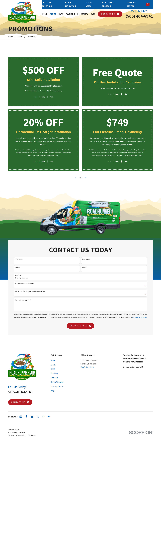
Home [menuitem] (44, 14)
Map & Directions (87, 367)
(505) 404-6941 (139, 16)
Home (53, 360)
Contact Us (110, 14)
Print (52, 97)
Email (43, 97)
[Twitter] (37, 416)
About (53, 365)
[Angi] (43, 416)
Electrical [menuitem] (82, 14)
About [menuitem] (53, 14)
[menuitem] (11, 435)
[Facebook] (26, 416)
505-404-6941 (20, 392)
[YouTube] (32, 416)
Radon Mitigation (57, 382)
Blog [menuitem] (93, 14)
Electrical (54, 378)
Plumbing (54, 373)
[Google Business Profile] (20, 416)
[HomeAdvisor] (49, 416)
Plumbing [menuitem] (70, 14)
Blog (52, 391)
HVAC (53, 369)
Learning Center (57, 386)
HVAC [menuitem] (61, 14)
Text (35, 97)
